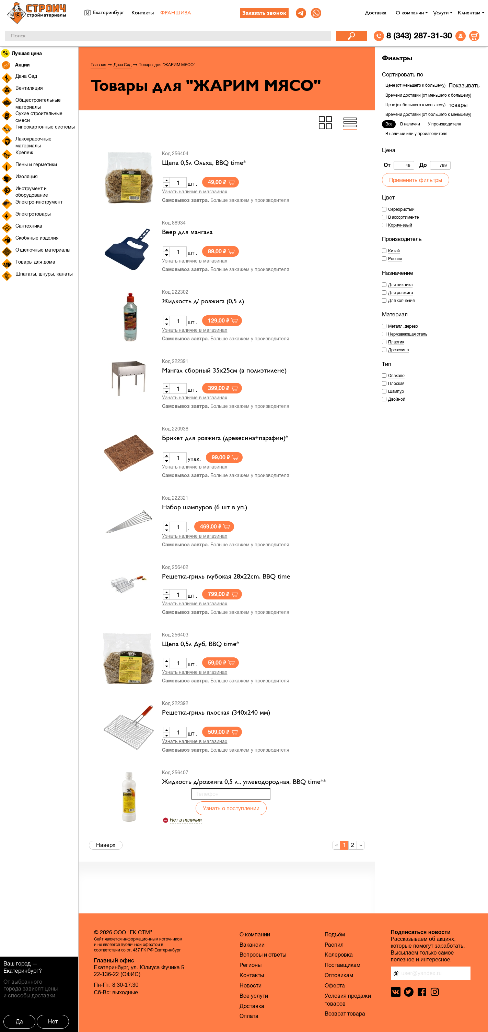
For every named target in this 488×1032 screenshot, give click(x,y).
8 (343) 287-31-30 (419, 35)
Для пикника (400, 284)
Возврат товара (345, 1013)
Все (388, 124)
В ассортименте (403, 217)
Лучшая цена (22, 53)
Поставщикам (342, 965)
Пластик (396, 342)
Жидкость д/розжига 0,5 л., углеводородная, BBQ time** (244, 782)
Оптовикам (339, 975)
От (399, 165)
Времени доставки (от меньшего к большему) (428, 95)
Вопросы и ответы (263, 954)
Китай (394, 250)
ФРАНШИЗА (175, 13)
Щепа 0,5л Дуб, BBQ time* (200, 644)
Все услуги (254, 996)
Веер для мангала (187, 232)
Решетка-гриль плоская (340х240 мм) (216, 712)
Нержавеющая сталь (407, 334)
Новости (251, 985)
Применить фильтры (415, 180)
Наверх (105, 845)
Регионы (251, 965)
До (435, 165)
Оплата (249, 1016)
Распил (334, 945)
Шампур (396, 391)
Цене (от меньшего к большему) (415, 85)
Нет (53, 1021)
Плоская (396, 383)
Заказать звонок (264, 13)
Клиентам (469, 13)
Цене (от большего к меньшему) (415, 104)
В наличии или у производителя (416, 133)
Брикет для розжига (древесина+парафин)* (225, 438)
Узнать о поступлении (231, 808)
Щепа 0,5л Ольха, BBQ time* (204, 163)
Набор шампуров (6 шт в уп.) (204, 507)
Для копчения (401, 300)
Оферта (335, 985)
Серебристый (401, 209)
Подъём (335, 934)
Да (19, 1021)
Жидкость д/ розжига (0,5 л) (203, 301)
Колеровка (339, 954)
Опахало (396, 375)
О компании (410, 13)
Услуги (441, 13)
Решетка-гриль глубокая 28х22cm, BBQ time (226, 576)
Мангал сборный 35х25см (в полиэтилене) (224, 370)
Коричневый (400, 225)
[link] (301, 13)
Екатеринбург (21, 971)
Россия (395, 258)
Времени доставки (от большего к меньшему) (428, 114)
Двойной (396, 399)
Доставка (375, 13)
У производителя (444, 124)
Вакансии (252, 945)
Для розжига (400, 292)
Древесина (398, 350)
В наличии (410, 124)
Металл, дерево (403, 326)
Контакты (142, 13)
